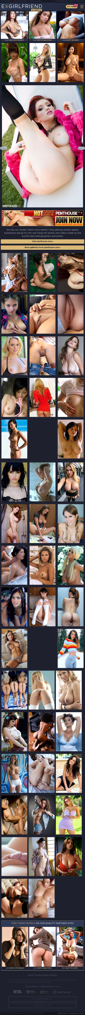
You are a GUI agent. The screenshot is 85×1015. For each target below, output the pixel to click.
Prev (4, 148)
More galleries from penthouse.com (42, 247)
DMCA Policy (62, 1013)
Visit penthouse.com (42, 241)
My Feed (71, 7)
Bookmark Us (43, 999)
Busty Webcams (77, 1)
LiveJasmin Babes (20, 1)
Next (81, 148)
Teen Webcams (62, 1)
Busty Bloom (35, 1)
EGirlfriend (21, 7)
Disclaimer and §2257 (76, 1013)
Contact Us (42, 1005)
